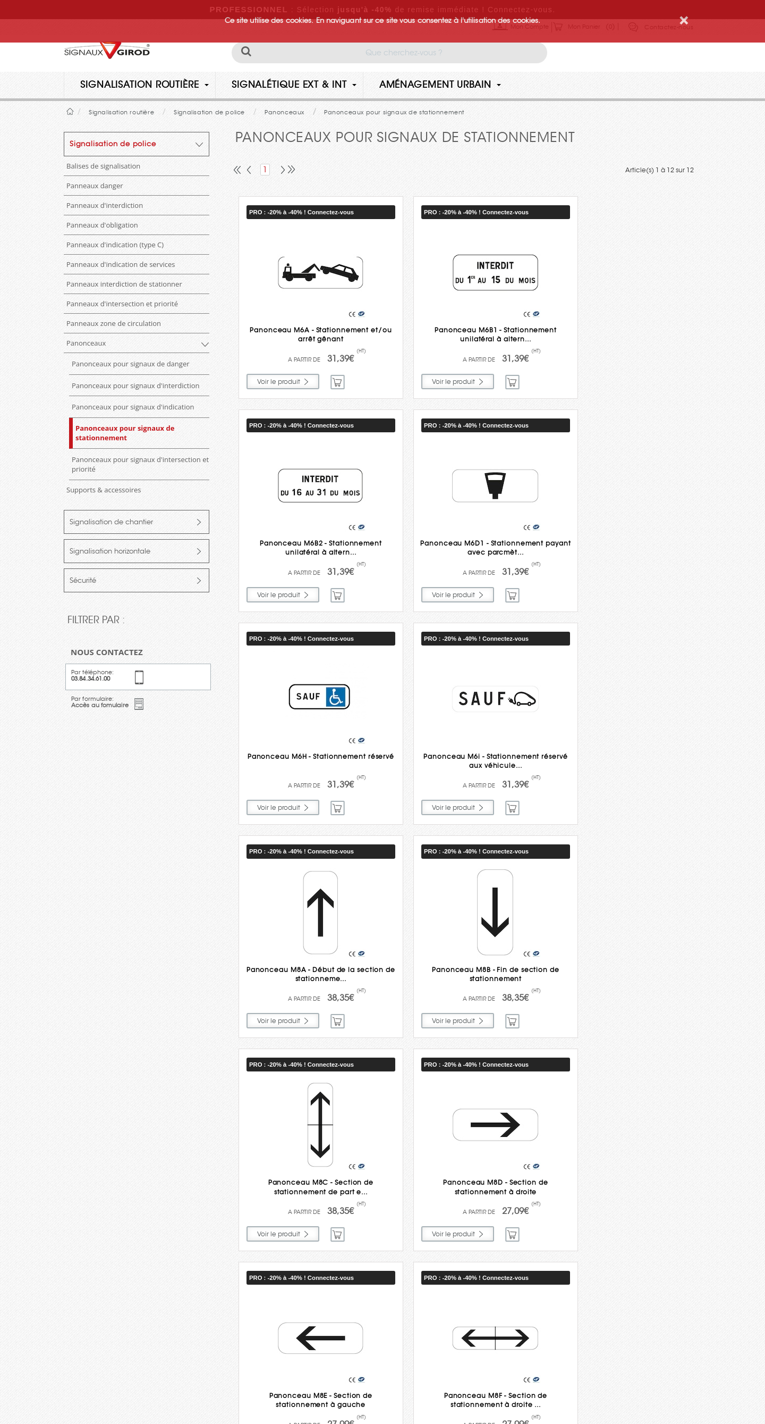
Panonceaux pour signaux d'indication (133, 407)
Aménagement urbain (440, 84)
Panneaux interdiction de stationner (124, 284)
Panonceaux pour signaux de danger (131, 363)
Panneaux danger (94, 185)
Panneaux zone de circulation (113, 323)
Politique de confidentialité (195, 1388)
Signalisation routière (144, 84)
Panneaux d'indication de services (120, 264)
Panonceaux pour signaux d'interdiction (136, 385)
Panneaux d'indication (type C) (115, 244)
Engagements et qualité (389, 1233)
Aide (396, 1310)
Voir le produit (278, 380)
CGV (321, 1388)
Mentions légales (276, 1388)
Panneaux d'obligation (102, 225)
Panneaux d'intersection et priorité (122, 303)
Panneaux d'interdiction (104, 205)
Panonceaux (86, 343)
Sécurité (83, 580)
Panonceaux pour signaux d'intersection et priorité (140, 464)
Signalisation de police (113, 143)
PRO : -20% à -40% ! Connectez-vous (301, 212)
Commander (338, 380)
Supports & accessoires (103, 490)
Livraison (389, 1155)
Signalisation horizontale (110, 551)
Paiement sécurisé (391, 1272)
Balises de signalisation (103, 166)
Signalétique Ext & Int (294, 84)
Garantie (385, 1194)
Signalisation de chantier (111, 521)
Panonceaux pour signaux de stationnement (124, 433)
